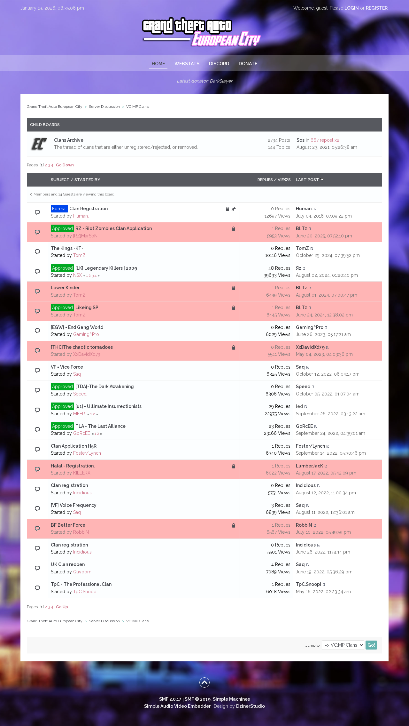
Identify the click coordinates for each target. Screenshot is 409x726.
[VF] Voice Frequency (73, 505)
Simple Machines (231, 699)
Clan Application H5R (73, 446)
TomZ (79, 255)
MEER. (79, 413)
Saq (77, 374)
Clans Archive (68, 140)
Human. (81, 216)
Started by (87, 179)
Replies (265, 179)
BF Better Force (68, 525)
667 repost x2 (325, 140)
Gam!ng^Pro (86, 334)
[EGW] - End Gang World (77, 327)
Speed (80, 393)
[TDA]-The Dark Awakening (104, 386)
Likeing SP (86, 307)
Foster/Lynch (87, 453)
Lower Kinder (65, 287)
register (377, 8)
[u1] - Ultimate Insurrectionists (108, 406)
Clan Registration (88, 208)
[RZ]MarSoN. (85, 235)
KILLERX (81, 472)
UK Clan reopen (68, 564)
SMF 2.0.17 (170, 699)
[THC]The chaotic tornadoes (82, 347)
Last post (310, 179)
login (351, 8)
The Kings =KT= (67, 248)
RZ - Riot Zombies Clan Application (113, 228)
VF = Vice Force (67, 367)
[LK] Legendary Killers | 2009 (106, 268)
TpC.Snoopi (85, 591)
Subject (60, 179)
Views (284, 179)
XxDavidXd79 (86, 354)
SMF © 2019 (198, 699)
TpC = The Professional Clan (81, 584)
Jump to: (312, 645)
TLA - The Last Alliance (100, 426)
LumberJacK (309, 465)
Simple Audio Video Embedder (177, 706)
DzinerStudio (250, 706)
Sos (301, 140)
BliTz (301, 228)
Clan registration (69, 485)
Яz (298, 268)
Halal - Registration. (73, 465)
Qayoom (82, 571)
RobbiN (81, 532)
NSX (77, 275)
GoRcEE (81, 433)
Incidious (82, 492)
